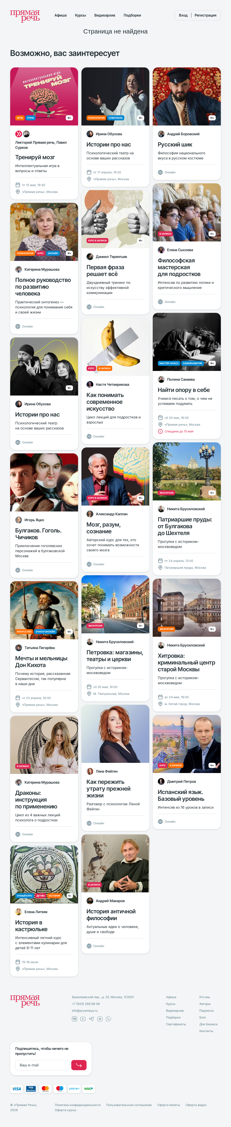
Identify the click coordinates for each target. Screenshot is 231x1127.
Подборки (132, 15)
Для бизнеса (208, 1024)
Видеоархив (104, 15)
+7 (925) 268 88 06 (86, 1004)
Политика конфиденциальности (78, 1105)
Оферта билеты (168, 1105)
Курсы (80, 15)
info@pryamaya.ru (85, 1010)
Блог (202, 1017)
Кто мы (204, 997)
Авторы (204, 1004)
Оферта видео (196, 1105)
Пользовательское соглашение (129, 1105)
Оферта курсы (65, 1110)
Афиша (61, 15)
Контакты (206, 1031)
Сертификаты (176, 1024)
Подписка (206, 1010)
